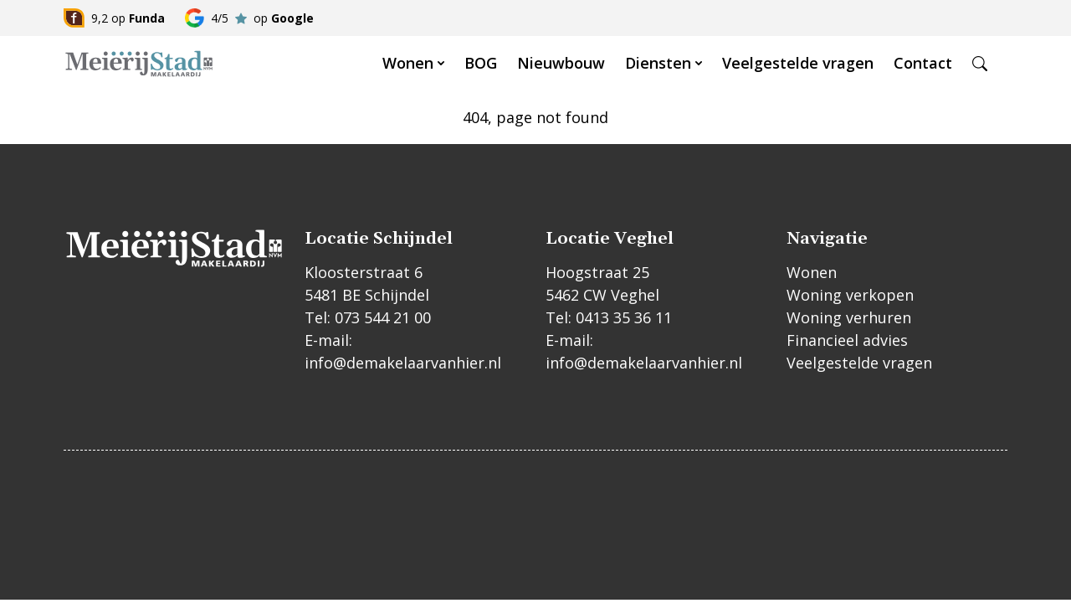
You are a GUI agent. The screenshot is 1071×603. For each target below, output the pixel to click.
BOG (480, 63)
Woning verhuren (849, 317)
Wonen (407, 63)
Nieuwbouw (561, 63)
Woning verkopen (850, 295)
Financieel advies (847, 340)
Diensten (658, 63)
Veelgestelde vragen (798, 63)
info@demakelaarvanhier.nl (403, 363)
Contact (923, 63)
